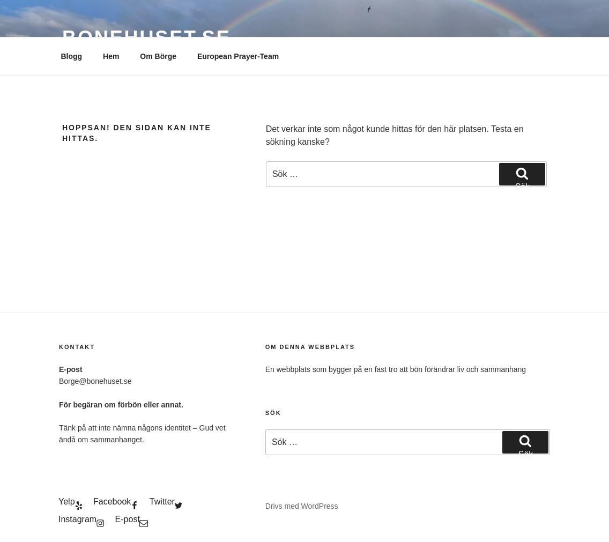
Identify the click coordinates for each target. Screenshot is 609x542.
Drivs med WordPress (301, 506)
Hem (111, 56)
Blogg (72, 56)
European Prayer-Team (238, 56)
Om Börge (158, 56)
